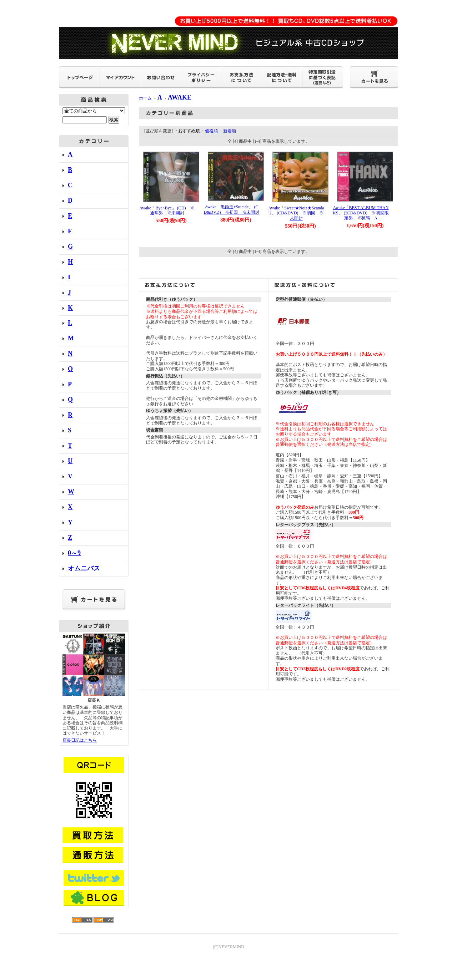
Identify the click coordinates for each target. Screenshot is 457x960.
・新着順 (227, 130)
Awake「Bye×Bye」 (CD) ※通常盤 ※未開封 (167, 210)
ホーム (145, 98)
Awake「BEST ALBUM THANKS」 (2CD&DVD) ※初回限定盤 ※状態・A (360, 212)
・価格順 (209, 130)
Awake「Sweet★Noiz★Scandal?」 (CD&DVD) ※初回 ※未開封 (296, 213)
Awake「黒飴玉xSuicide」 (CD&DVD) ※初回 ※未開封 (232, 209)
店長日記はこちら (79, 740)
